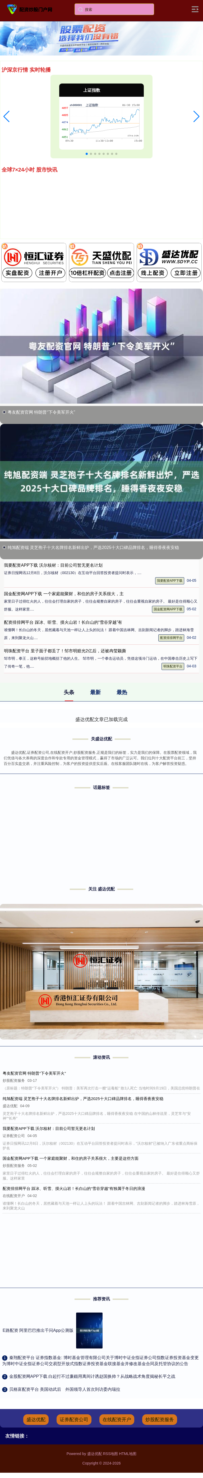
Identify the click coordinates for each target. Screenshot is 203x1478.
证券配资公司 (74, 1419)
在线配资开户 (117, 1419)
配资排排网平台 (171, 638)
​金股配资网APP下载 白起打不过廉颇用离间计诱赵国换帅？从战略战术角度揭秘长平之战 (92, 1376)
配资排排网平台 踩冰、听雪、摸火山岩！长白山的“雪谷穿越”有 (63, 622)
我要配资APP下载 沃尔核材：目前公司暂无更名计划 (53, 565)
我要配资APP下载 (169, 581)
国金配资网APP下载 (168, 609)
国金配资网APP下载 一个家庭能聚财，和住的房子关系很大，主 (63, 594)
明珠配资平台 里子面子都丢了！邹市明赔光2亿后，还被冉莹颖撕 (65, 651)
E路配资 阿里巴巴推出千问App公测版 (38, 1330)
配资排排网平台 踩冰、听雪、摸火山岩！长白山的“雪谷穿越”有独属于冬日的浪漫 (74, 1188)
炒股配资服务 (159, 1419)
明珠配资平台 (172, 666)
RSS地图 (110, 1454)
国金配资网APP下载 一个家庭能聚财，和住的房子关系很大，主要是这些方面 (71, 1158)
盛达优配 (35, 1419)
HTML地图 (127, 1454)
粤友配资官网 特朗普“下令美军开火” (41, 412)
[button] (6, 116)
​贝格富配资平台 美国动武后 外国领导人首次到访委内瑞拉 (64, 1389)
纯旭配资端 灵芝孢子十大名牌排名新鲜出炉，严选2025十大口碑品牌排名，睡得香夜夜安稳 (93, 547)
